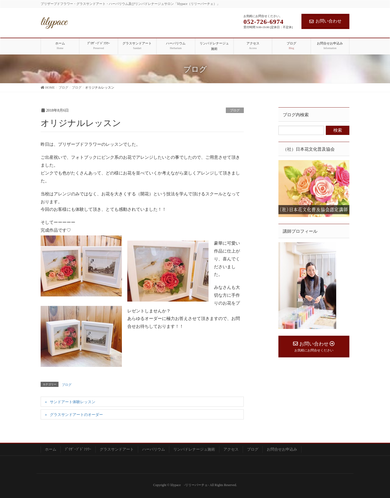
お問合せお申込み (282, 449)
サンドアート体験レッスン (72, 402)
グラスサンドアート (117, 449)
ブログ (235, 110)
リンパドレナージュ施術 (194, 449)
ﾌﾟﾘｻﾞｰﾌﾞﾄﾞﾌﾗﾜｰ (78, 449)
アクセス (231, 449)
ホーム (50, 449)
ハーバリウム (153, 449)
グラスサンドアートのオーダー (76, 415)
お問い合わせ (325, 21)
